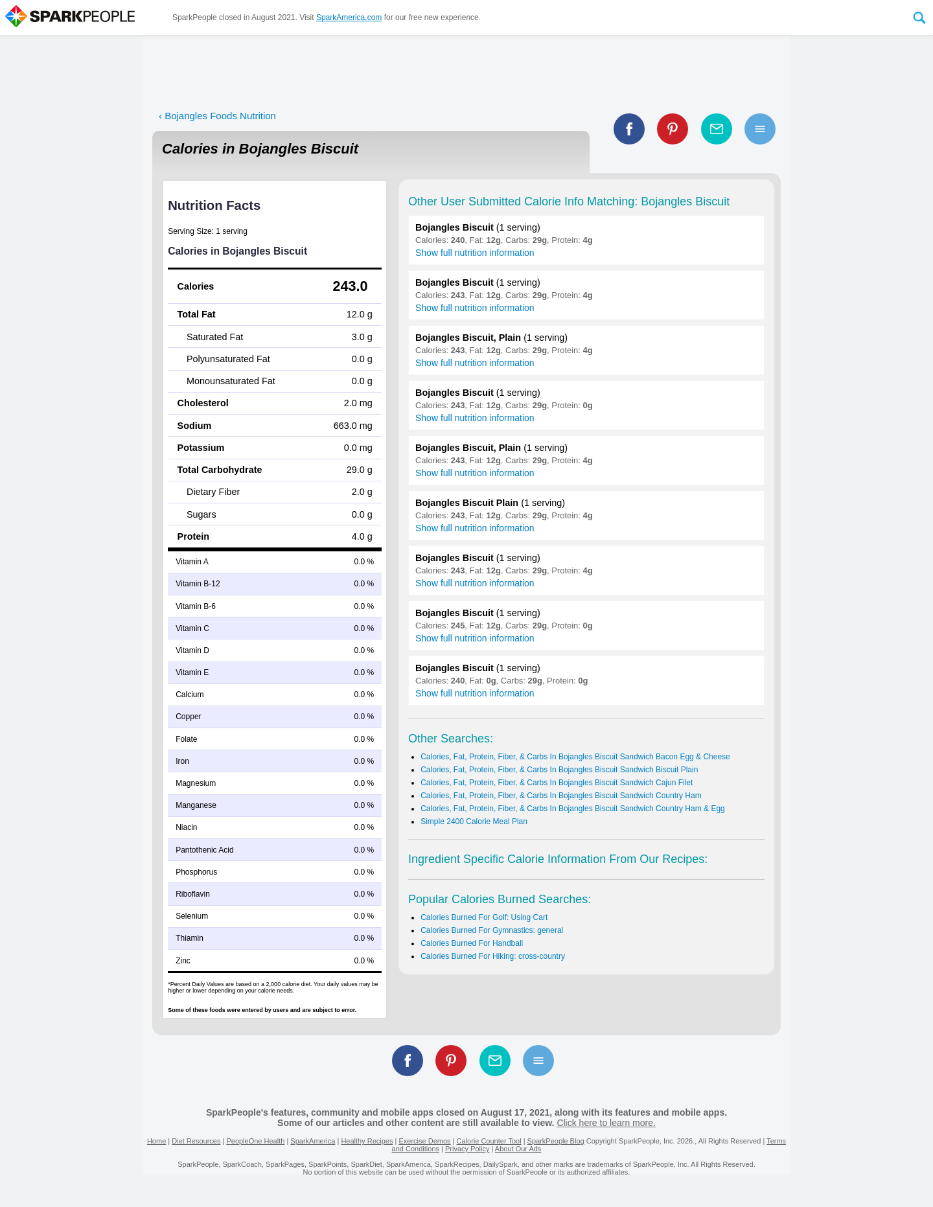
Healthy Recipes (367, 1141)
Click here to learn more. (606, 1123)
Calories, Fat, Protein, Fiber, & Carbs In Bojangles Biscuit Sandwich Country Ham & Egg (572, 808)
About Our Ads (518, 1149)
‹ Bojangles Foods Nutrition (217, 115)
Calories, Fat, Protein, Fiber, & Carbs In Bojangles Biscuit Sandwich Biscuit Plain (559, 769)
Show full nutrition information (475, 252)
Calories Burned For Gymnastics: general (491, 930)
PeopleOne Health (255, 1141)
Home (156, 1141)
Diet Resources (196, 1141)
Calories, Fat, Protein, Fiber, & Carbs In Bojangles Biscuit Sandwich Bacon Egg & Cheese (575, 756)
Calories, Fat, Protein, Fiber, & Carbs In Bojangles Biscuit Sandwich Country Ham (561, 795)
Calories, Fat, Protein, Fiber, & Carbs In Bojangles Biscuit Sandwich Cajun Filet (556, 782)
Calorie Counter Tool (489, 1141)
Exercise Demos (424, 1141)
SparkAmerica (312, 1141)
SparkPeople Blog (555, 1141)
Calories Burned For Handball (471, 943)
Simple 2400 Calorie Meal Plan (473, 821)
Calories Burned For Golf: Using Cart (483, 917)
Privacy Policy (467, 1149)
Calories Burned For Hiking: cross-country (492, 956)
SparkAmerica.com (349, 17)
